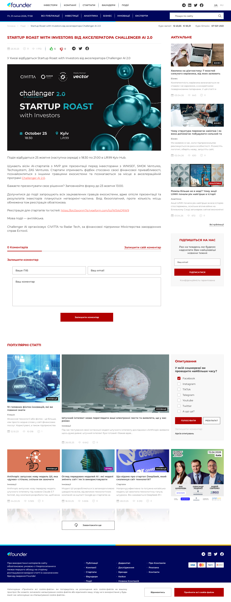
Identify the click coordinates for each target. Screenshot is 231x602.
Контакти (154, 574)
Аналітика (91, 15)
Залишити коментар (87, 318)
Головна (11, 26)
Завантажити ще (88, 527)
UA (215, 5)
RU (221, 5)
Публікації (92, 565)
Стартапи (89, 5)
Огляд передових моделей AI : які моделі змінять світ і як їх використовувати (87, 480)
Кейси (122, 578)
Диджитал (124, 565)
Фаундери (108, 5)
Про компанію (157, 565)
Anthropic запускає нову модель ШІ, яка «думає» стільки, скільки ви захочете (32, 480)
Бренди (122, 574)
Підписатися (197, 274)
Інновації (123, 15)
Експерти (141, 15)
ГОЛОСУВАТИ (188, 422)
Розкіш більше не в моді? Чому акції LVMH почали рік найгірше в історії (194, 194)
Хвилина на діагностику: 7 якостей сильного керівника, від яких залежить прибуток (195, 74)
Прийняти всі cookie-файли (197, 592)
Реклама (154, 569)
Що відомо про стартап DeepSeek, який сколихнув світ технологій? (141, 480)
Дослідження (126, 569)
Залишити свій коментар (142, 247)
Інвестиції (72, 15)
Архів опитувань (184, 435)
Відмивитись (154, 592)
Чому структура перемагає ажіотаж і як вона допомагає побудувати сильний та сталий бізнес (196, 134)
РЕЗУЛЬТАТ (211, 422)
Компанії (70, 5)
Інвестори (50, 5)
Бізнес (107, 15)
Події (125, 5)
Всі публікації (50, 15)
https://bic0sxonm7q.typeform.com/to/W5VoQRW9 (98, 210)
